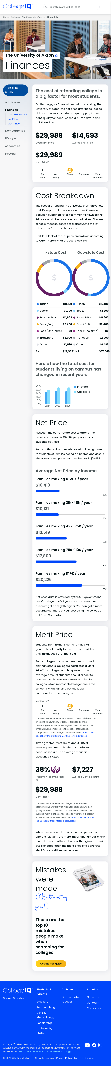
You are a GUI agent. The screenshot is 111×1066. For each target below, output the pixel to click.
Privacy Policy (64, 1058)
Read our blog (46, 1007)
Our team (93, 1002)
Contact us (94, 1008)
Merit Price (14, 123)
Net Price (13, 119)
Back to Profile (11, 90)
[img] (18, 8)
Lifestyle (10, 138)
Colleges (15, 17)
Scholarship (44, 1023)
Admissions (12, 102)
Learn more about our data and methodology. (44, 1051)
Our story (93, 997)
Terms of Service (83, 1058)
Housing (10, 153)
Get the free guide (51, 963)
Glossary (42, 1001)
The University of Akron (33, 17)
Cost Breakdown (17, 114)
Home (6, 17)
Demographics (15, 131)
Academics (12, 146)
